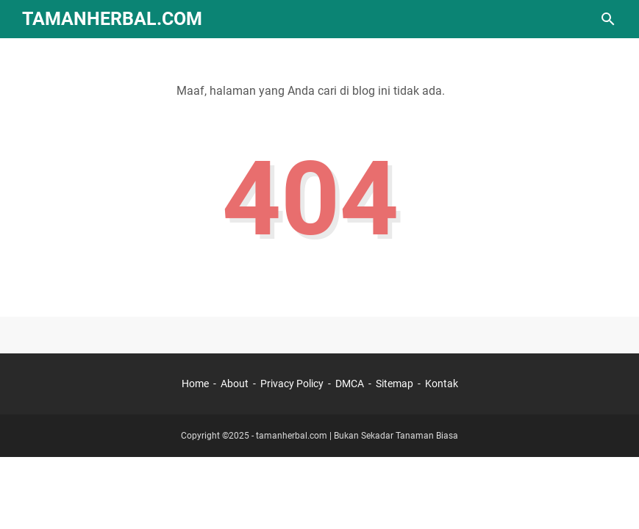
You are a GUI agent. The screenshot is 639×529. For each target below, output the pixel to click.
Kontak (441, 383)
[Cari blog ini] (608, 19)
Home (195, 383)
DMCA (349, 383)
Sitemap (394, 383)
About (235, 383)
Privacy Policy (292, 383)
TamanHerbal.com (112, 18)
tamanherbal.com (291, 436)
